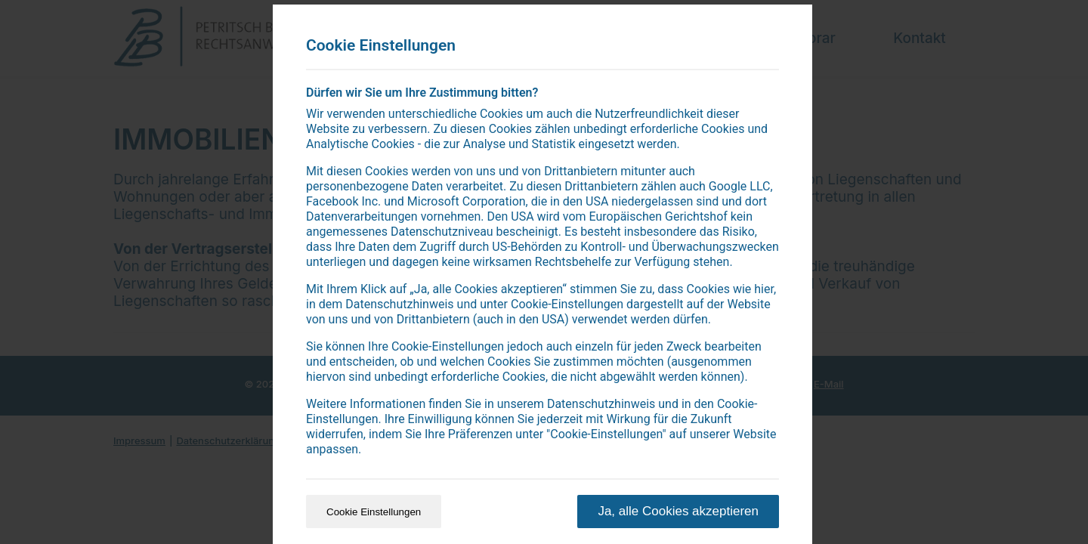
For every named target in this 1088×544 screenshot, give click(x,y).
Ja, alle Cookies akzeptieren (678, 511)
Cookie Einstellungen (373, 512)
